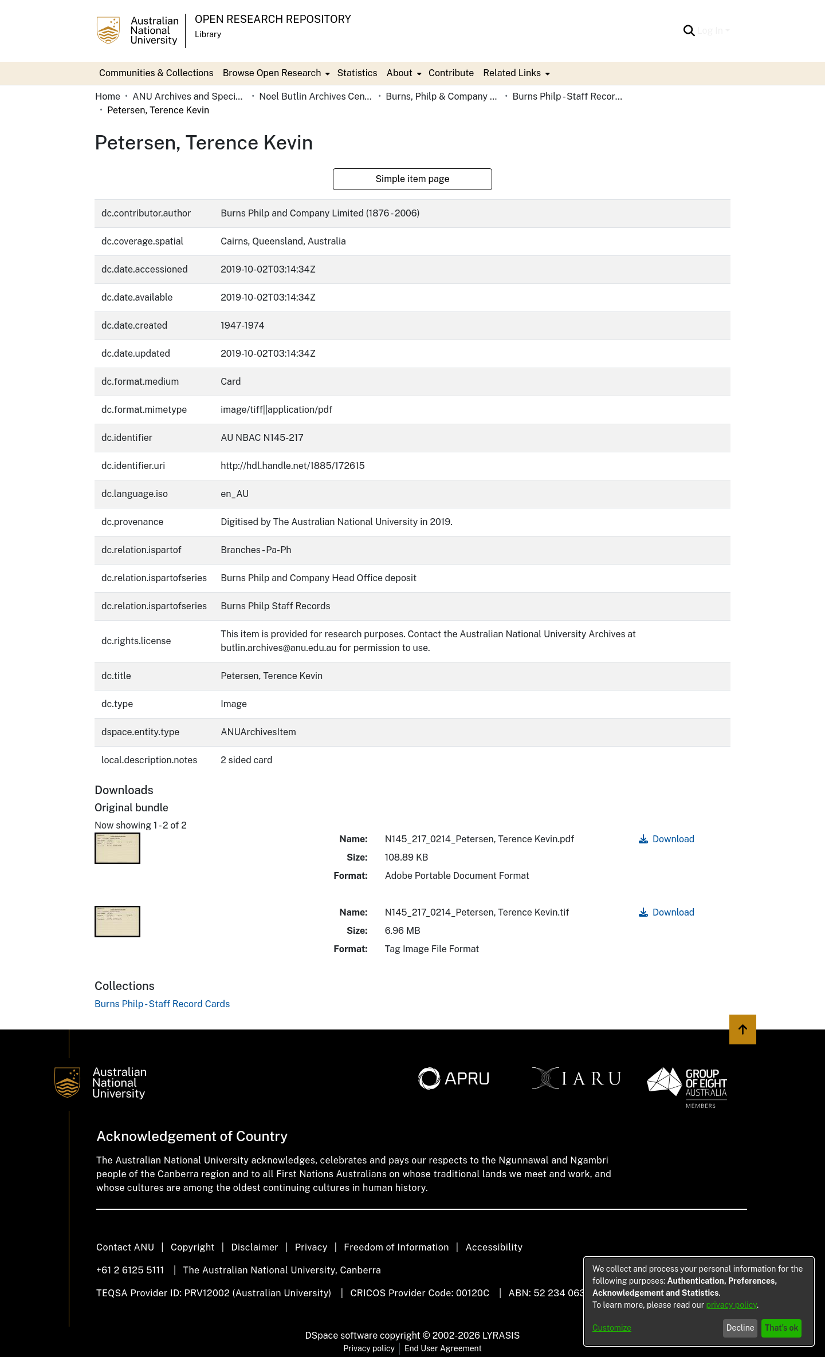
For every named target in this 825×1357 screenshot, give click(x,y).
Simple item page (412, 178)
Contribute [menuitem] (451, 73)
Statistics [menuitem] (357, 73)
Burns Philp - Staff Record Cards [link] (569, 96)
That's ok (782, 1327)
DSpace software (341, 1335)
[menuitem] (275, 73)
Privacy (311, 1247)
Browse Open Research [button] (272, 73)
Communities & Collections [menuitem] (156, 73)
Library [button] (208, 34)
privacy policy (731, 1304)
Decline (740, 1327)
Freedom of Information (396, 1247)
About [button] (399, 73)
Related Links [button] (512, 73)
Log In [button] (711, 30)
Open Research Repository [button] (273, 19)
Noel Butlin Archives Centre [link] (316, 96)
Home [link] (107, 96)
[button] (689, 31)
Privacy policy (369, 1348)
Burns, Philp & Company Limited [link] (443, 96)
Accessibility (493, 1247)
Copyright (193, 1247)
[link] (162, 1004)
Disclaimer (254, 1247)
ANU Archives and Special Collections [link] (189, 96)
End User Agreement (443, 1348)
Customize (611, 1327)
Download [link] (666, 839)
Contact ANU (125, 1247)
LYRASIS (501, 1335)
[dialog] (699, 1301)
